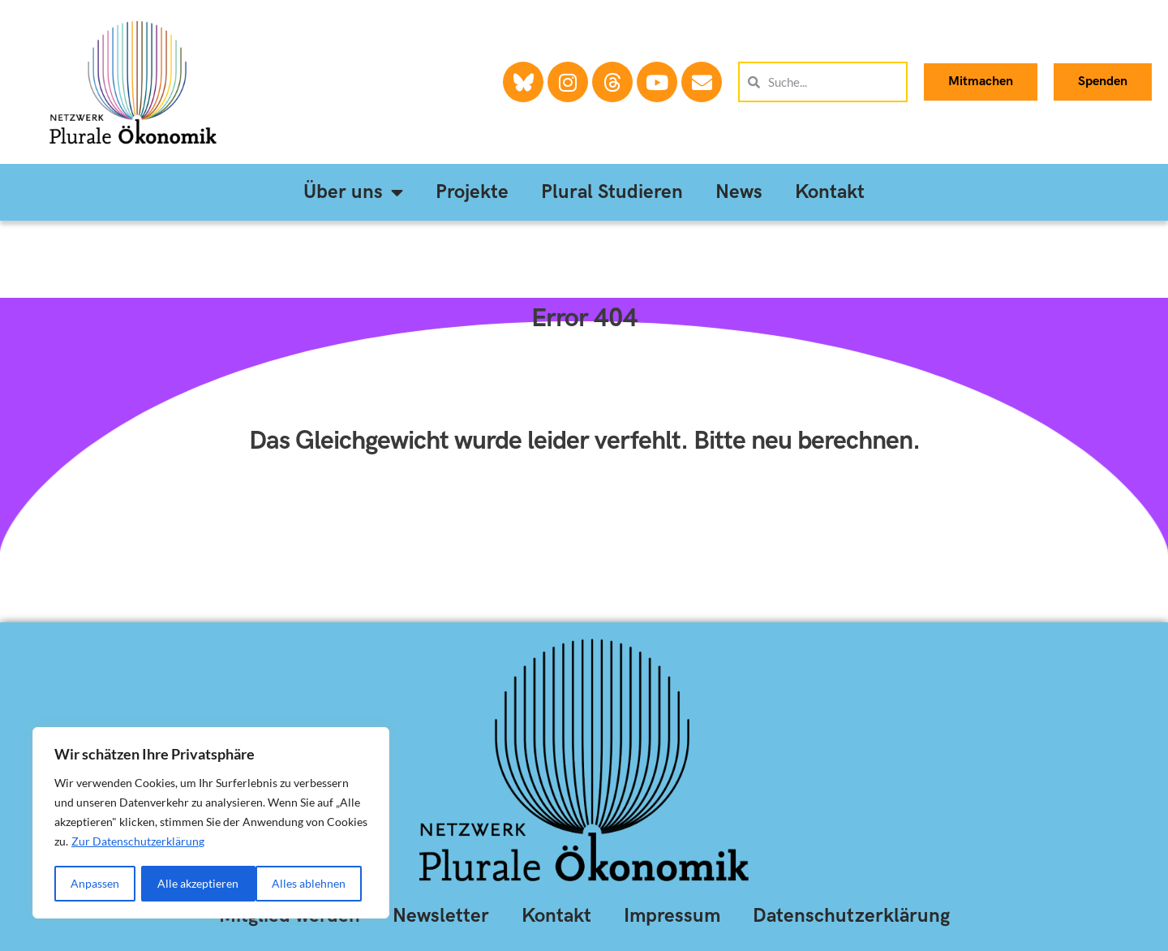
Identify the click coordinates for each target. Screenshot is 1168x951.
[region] (210, 824)
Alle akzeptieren (310, 883)
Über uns (353, 192)
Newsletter (441, 915)
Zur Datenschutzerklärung (137, 843)
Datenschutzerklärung (851, 915)
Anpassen (95, 883)
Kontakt (830, 192)
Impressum (672, 915)
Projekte (472, 192)
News (738, 192)
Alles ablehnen (195, 883)
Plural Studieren (612, 192)
